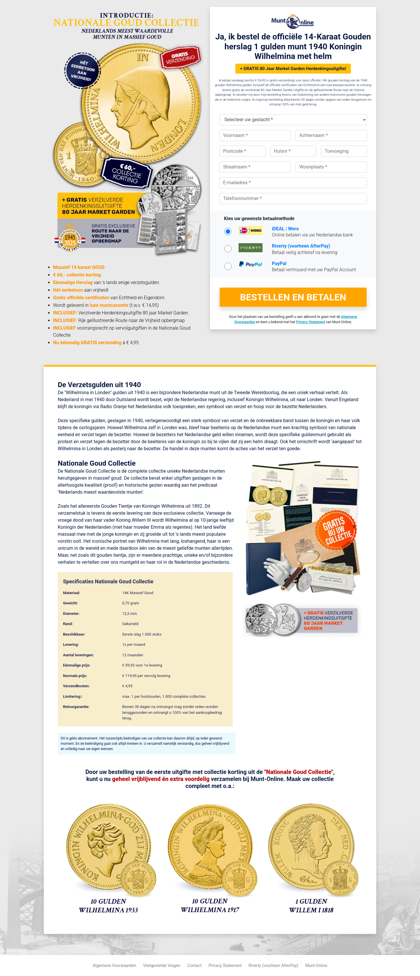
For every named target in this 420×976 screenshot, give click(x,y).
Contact (194, 965)
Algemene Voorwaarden (114, 965)
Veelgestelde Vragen (161, 965)
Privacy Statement (225, 965)
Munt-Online (316, 965)
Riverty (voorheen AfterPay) (273, 965)
